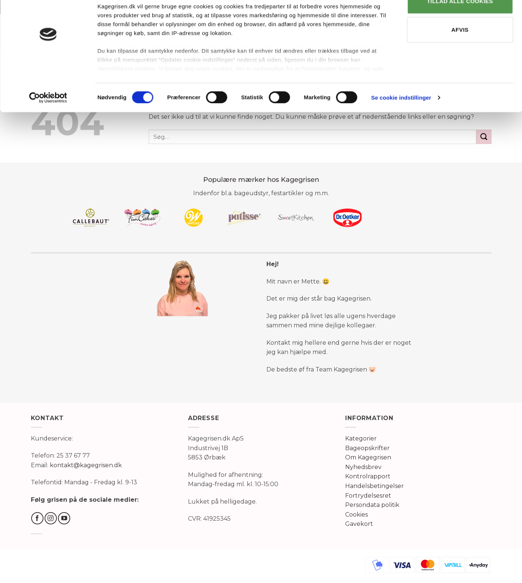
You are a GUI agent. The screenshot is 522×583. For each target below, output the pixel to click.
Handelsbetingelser (374, 485)
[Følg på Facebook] (37, 518)
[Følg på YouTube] (64, 518)
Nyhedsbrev (363, 467)
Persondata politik (372, 504)
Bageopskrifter (367, 448)
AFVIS (459, 51)
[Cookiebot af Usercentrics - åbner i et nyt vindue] (48, 118)
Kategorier (361, 438)
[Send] (483, 137)
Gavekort (359, 523)
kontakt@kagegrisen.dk (86, 465)
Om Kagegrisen (368, 457)
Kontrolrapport (367, 476)
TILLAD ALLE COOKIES (460, 22)
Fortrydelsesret (368, 495)
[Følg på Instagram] (51, 518)
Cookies (356, 514)
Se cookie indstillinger (401, 118)
